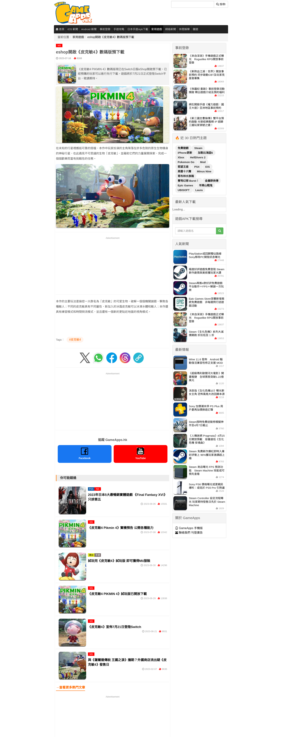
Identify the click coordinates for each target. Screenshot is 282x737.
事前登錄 (105, 29)
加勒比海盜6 (205, 152)
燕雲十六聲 (185, 171)
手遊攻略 (118, 29)
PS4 (197, 166)
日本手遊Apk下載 (137, 29)
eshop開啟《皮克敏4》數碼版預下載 (110, 37)
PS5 (91, 489)
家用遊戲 (156, 29)
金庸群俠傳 (211, 180)
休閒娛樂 (184, 29)
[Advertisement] (112, 265)
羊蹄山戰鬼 (205, 185)
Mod (203, 162)
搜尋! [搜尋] (221, 4)
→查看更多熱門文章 (70, 687)
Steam (198, 148)
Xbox (181, 157)
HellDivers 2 (198, 157)
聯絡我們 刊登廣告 (189, 532)
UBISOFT (184, 190)
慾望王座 (183, 166)
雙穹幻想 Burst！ (189, 180)
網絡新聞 (170, 29)
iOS (207, 166)
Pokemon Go (186, 162)
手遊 (97, 555)
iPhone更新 (185, 152)
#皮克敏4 (75, 339)
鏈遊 (195, 29)
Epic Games (186, 185)
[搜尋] (192, 4)
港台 (91, 555)
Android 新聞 (89, 29)
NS (59, 45)
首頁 (60, 29)
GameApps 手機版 (189, 528)
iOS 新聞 (72, 29)
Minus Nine (204, 171)
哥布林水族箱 (186, 176)
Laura (199, 190)
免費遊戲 (183, 148)
